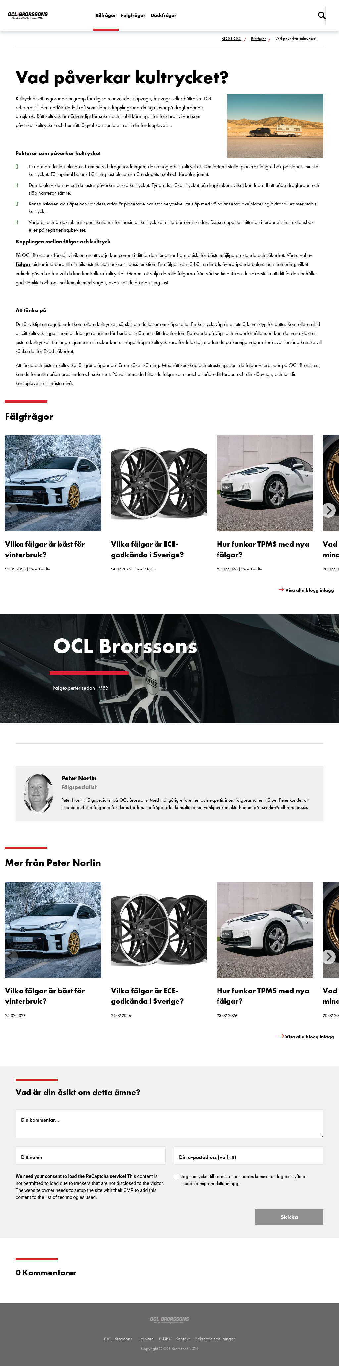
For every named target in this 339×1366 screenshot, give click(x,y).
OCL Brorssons (118, 1338)
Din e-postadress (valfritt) (207, 1157)
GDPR (164, 1338)
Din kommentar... (40, 1119)
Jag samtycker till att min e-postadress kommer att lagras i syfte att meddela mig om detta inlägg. (244, 1180)
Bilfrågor (106, 15)
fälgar (23, 264)
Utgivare (145, 1338)
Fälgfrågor (133, 15)
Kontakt (183, 1338)
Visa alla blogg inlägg (309, 590)
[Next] (328, 510)
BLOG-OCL (231, 38)
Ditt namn (31, 1157)
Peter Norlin (40, 569)
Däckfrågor (163, 15)
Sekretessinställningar (215, 1338)
